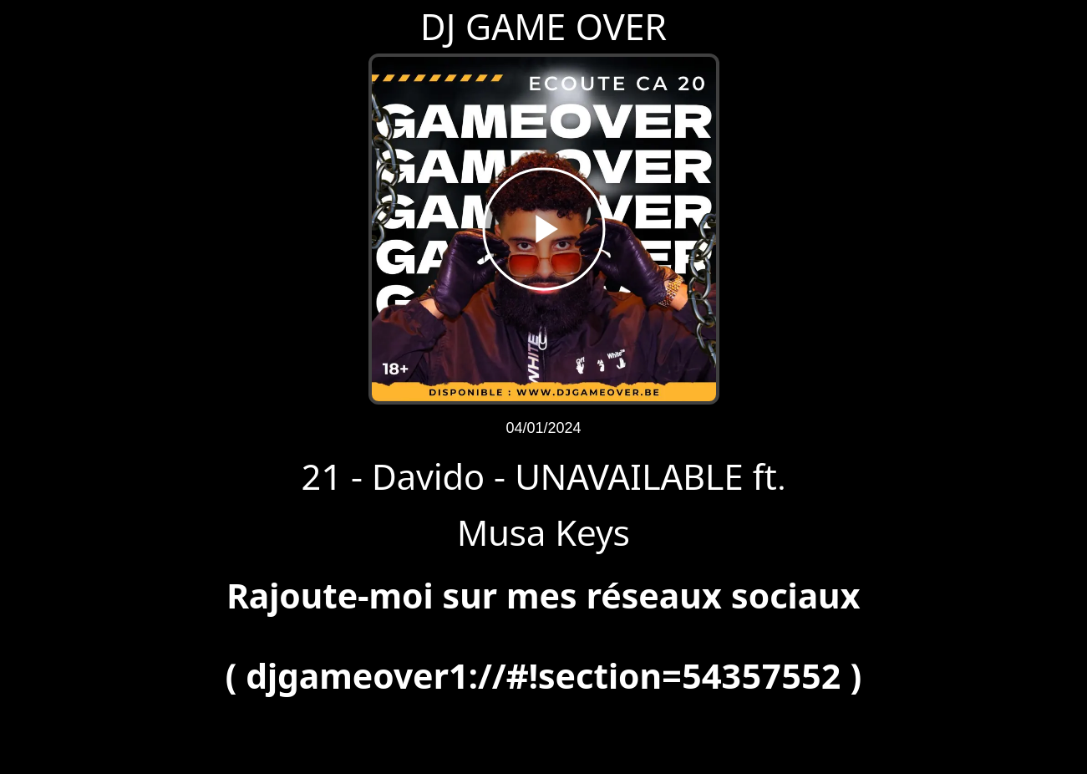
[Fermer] (27, 27)
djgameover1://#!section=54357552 (543, 675)
